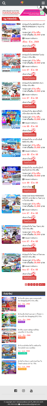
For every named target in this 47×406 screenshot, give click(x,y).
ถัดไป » (42, 284)
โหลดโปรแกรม (29, 50)
